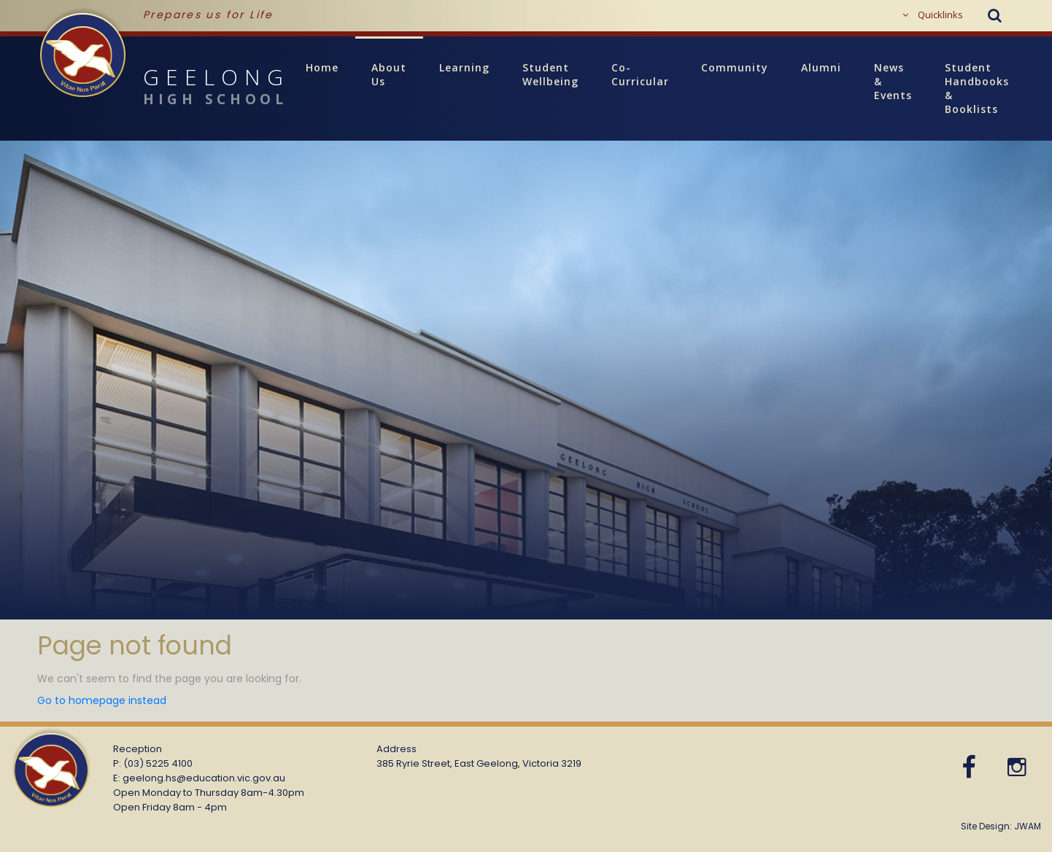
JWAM (1027, 826)
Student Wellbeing (550, 74)
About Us (388, 74)
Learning (464, 67)
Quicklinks (932, 14)
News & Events (893, 81)
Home (322, 67)
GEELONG (163, 88)
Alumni (821, 67)
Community (734, 67)
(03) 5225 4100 (158, 763)
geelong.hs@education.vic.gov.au (204, 778)
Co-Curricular (640, 74)
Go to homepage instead (101, 700)
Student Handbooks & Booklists (985, 88)
